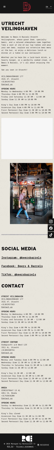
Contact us (7, 84)
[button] (49, 6)
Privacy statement (25, 446)
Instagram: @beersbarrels (21, 257)
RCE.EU (10, 446)
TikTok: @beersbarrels (18, 274)
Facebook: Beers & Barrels (22, 266)
